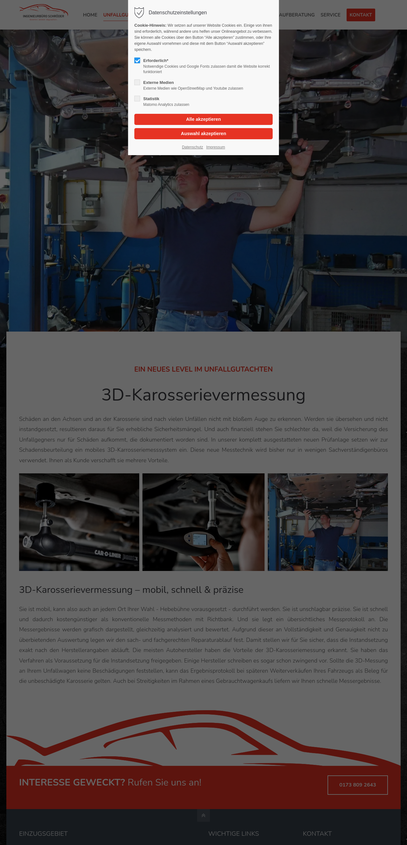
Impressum (215, 147)
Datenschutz (192, 147)
